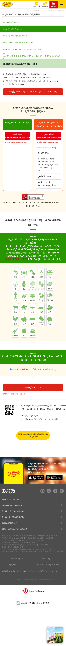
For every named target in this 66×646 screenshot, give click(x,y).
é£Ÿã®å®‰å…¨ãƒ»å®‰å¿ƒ (54, 10)
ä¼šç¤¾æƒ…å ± (18, 559)
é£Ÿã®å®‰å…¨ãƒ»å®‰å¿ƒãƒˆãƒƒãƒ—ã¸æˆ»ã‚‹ (33, 435)
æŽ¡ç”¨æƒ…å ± (48, 559)
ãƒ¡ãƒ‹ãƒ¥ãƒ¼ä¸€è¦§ (10, 499)
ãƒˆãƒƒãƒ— (37, 10)
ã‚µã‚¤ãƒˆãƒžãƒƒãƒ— (17, 565)
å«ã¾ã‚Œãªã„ (45, 369)
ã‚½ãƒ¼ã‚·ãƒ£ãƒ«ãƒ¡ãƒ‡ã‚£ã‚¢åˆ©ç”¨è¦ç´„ (17, 572)
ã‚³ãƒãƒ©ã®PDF (16, 259)
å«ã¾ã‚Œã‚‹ (20, 369)
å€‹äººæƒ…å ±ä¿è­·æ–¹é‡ (48, 565)
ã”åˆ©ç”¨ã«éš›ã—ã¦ (48, 571)
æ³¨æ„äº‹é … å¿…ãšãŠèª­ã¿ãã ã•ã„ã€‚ (33, 92)
